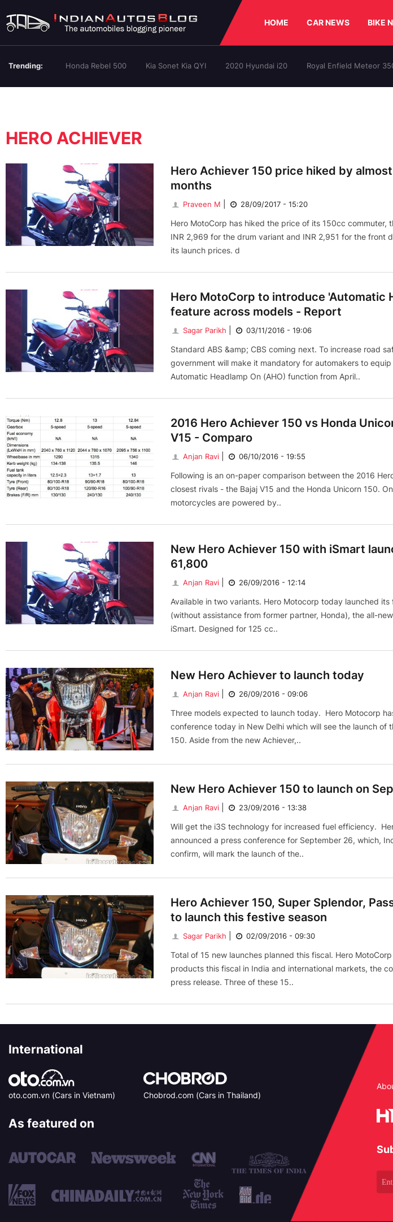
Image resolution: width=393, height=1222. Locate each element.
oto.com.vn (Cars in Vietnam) (61, 1095)
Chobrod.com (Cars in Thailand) (202, 1095)
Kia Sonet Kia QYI (176, 65)
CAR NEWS (328, 22)
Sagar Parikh (198, 330)
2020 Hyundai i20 (256, 65)
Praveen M (196, 204)
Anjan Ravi (195, 456)
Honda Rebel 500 (96, 65)
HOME (276, 22)
